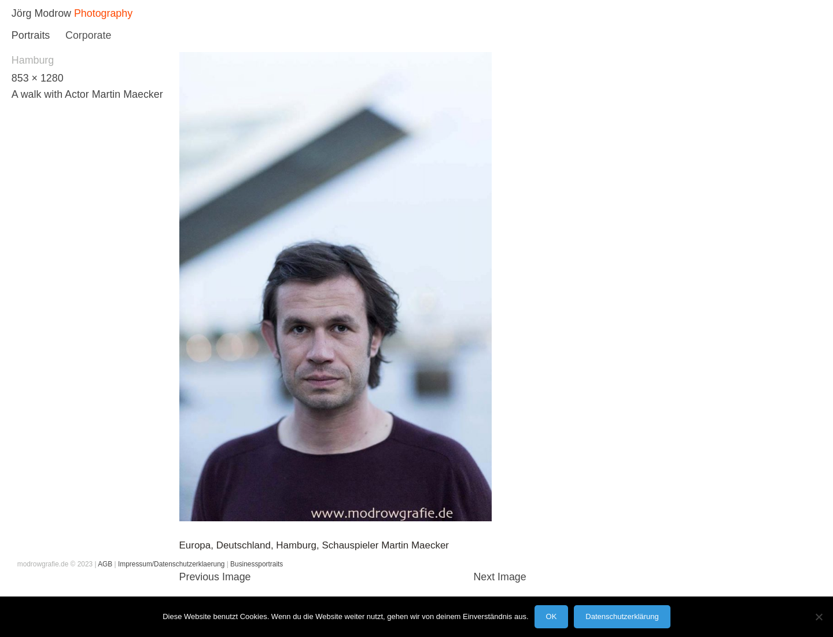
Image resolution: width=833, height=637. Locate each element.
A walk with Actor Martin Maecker (87, 94)
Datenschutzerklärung (621, 616)
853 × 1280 (38, 78)
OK (551, 616)
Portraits (31, 35)
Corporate (88, 35)
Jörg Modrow (41, 13)
